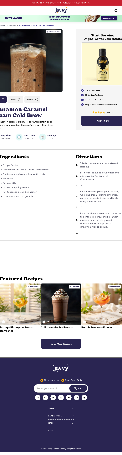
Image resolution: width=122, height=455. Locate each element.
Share (32, 99)
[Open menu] (7, 10)
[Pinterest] (61, 397)
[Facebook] (45, 397)
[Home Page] (61, 10)
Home (2, 25)
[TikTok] (53, 397)
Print (16, 99)
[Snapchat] (84, 397)
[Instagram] (37, 397)
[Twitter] (69, 397)
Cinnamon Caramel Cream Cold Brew (36, 25)
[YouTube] (76, 397)
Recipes (12, 25)
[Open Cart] (116, 10)
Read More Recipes (61, 343)
